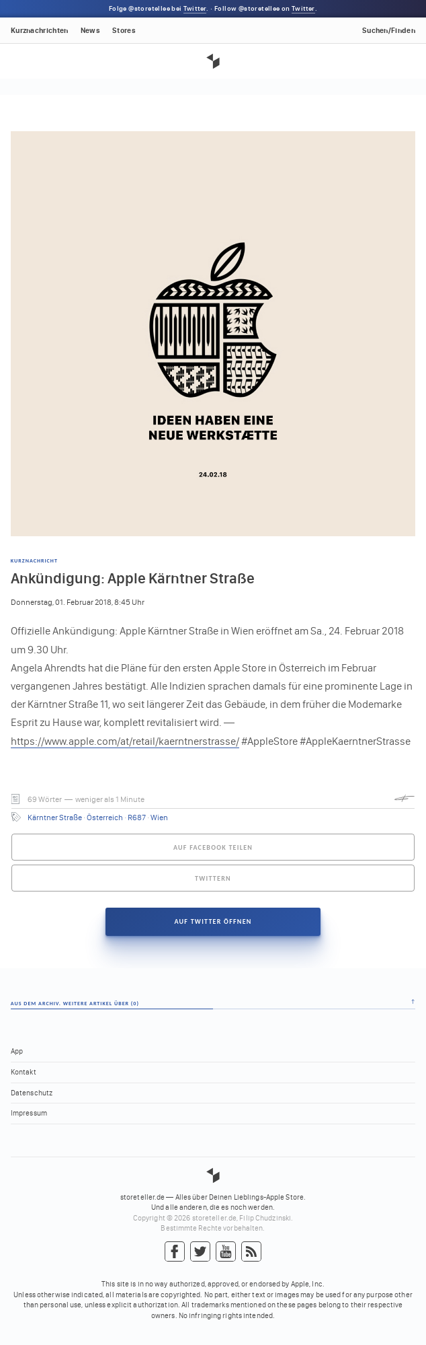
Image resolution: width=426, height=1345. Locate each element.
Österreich (105, 817)
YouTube (226, 1252)
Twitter (194, 9)
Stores (124, 30)
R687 (137, 817)
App (17, 1051)
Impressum (29, 1113)
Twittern (213, 878)
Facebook (174, 1252)
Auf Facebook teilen (213, 847)
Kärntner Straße (55, 817)
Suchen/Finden (388, 30)
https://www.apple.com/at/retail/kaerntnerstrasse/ (125, 741)
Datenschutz (31, 1093)
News (90, 30)
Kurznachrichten (40, 30)
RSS (251, 1252)
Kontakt (23, 1072)
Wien (159, 817)
